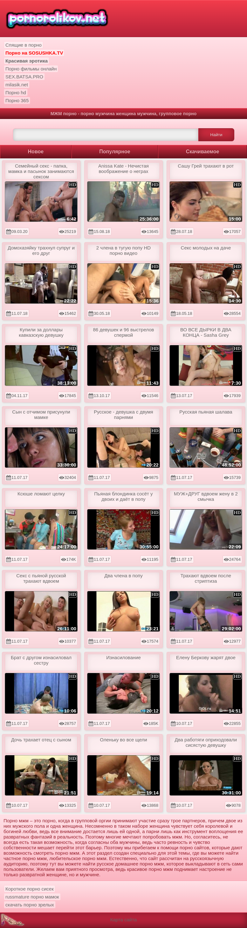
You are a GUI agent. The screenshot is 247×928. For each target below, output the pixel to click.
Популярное (114, 151)
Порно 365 (17, 100)
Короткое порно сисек (29, 889)
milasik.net (16, 84)
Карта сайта (123, 919)
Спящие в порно (23, 45)
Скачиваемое (202, 151)
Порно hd (15, 92)
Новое (36, 151)
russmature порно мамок (32, 896)
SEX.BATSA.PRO (24, 76)
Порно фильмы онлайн (31, 68)
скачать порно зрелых (29, 904)
